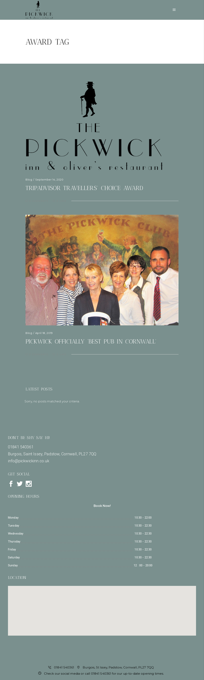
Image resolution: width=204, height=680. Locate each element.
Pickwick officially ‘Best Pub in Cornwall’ (91, 341)
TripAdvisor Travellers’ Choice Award (84, 188)
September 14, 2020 (49, 179)
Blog (29, 179)
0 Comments (38, 201)
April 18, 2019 (44, 333)
